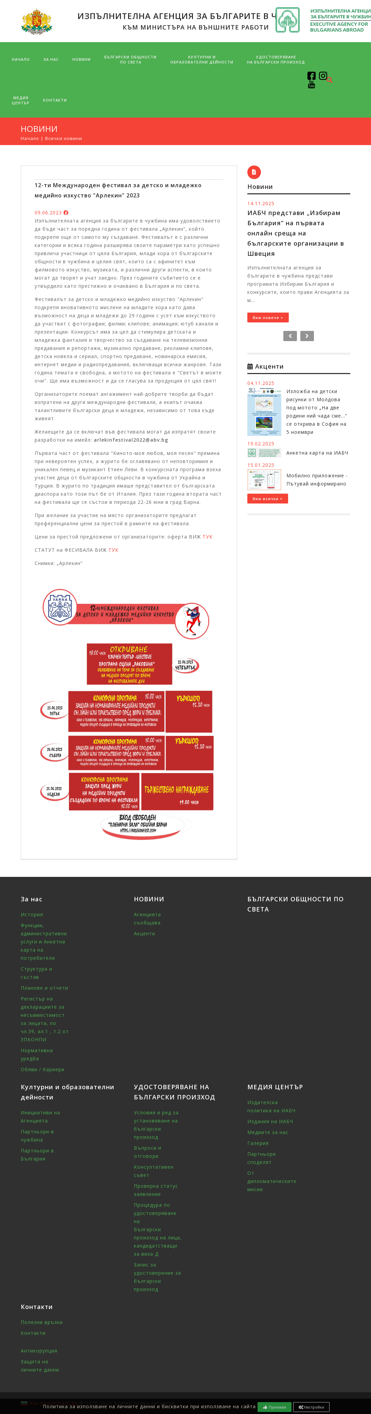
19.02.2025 (261, 443)
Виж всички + (268, 498)
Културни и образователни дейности (201, 59)
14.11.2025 (261, 203)
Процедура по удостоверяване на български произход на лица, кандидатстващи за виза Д (158, 1229)
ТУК (207, 536)
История (32, 914)
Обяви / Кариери (43, 1069)
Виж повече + (268, 317)
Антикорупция (39, 1350)
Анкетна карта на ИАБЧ (317, 452)
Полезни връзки (42, 1322)
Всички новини (63, 138)
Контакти (55, 100)
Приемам (274, 1407)
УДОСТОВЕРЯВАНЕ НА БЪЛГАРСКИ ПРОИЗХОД (276, 59)
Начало (21, 59)
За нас (51, 59)
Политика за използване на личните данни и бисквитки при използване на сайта (149, 1406)
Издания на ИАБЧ (270, 1121)
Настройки (311, 1407)
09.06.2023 (48, 212)
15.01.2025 (261, 465)
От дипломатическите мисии (272, 1181)
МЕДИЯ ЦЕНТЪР (21, 100)
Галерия (258, 1143)
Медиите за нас (267, 1132)
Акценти (144, 933)
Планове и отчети (44, 988)
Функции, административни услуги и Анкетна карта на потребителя (44, 941)
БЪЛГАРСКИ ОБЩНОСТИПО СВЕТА (130, 59)
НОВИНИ (81, 59)
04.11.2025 (261, 383)
